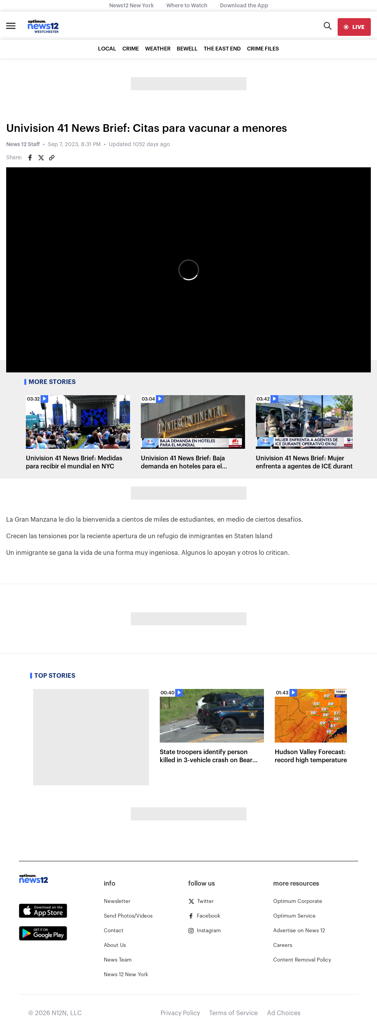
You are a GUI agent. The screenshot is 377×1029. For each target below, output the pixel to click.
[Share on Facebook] (30, 158)
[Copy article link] (52, 158)
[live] (354, 27)
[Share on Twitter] (41, 158)
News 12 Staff (23, 144)
